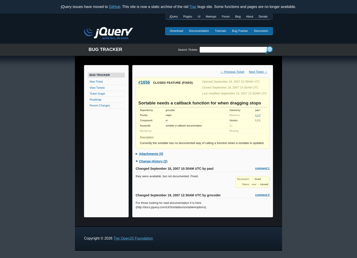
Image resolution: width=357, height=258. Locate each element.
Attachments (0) (151, 154)
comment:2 (262, 195)
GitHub (114, 7)
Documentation (199, 31)
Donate (263, 16)
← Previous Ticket (232, 71)
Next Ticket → (258, 71)
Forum (226, 16)
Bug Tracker (240, 31)
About (249, 16)
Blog (238, 16)
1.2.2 (257, 115)
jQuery (174, 16)
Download (176, 31)
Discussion (261, 31)
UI (199, 16)
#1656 (144, 82)
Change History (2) (153, 161)
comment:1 (262, 168)
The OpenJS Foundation (133, 238)
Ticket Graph (97, 93)
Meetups (211, 16)
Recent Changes (100, 105)
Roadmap (96, 99)
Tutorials (220, 31)
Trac (192, 7)
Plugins (187, 16)
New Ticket (96, 81)
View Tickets (97, 87)
